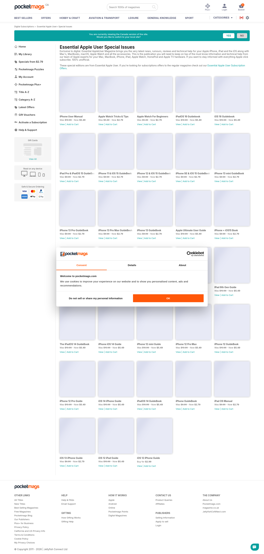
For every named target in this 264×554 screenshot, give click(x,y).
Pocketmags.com (211, 503)
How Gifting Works (71, 517)
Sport (189, 18)
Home (20, 46)
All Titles (18, 500)
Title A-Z (21, 92)
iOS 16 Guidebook (224, 116)
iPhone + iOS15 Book (226, 230)
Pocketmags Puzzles (29, 69)
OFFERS (46, 18)
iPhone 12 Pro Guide (71, 401)
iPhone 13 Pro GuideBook (74, 230)
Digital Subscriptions (24, 26)
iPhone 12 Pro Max (186, 344)
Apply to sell (162, 521)
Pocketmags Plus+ (27, 84)
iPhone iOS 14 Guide (109, 344)
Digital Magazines (117, 515)
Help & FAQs (67, 500)
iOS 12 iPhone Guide (148, 458)
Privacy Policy (21, 527)
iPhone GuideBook (186, 401)
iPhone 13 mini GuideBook (229, 173)
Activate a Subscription (30, 122)
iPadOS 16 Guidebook (188, 116)
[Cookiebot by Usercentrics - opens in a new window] (189, 253)
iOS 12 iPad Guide (108, 458)
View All (32, 159)
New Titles (19, 503)
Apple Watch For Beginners (152, 116)
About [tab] (182, 265)
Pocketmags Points (118, 511)
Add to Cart (73, 124)
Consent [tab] (82, 265)
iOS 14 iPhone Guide (109, 401)
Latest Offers (24, 107)
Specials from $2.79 (28, 61)
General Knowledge (161, 18)
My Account (23, 76)
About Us (207, 500)
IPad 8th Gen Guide (225, 287)
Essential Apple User (47, 26)
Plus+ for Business (23, 523)
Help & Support (25, 130)
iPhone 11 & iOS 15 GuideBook (115, 173)
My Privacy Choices (24, 542)
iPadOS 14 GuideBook (149, 401)
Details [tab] (132, 265)
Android (112, 503)
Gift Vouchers (24, 114)
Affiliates (160, 503)
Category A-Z (24, 99)
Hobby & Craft (70, 18)
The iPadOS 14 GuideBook (74, 344)
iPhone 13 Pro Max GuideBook (115, 230)
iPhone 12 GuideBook (226, 344)
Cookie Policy (21, 538)
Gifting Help (67, 521)
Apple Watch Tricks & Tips (113, 116)
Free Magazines (22, 511)
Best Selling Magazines (26, 507)
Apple (111, 500)
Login (158, 525)
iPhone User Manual (71, 116)
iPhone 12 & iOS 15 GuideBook (154, 173)
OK (168, 298)
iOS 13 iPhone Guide (71, 458)
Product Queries (164, 500)
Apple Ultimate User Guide (191, 230)
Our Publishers (21, 519)
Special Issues (65, 26)
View (62, 124)
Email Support (68, 503)
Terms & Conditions (24, 534)
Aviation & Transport (104, 18)
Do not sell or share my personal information (96, 298)
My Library (23, 54)
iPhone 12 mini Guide (149, 344)
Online (111, 507)
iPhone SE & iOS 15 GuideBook (193, 173)
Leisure (133, 18)
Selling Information (165, 517)
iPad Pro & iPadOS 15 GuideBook (77, 173)
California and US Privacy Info (29, 531)
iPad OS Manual (223, 401)
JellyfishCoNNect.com (214, 511)
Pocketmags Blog (23, 515)
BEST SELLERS (23, 18)
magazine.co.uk (211, 507)
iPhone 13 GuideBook (149, 230)
